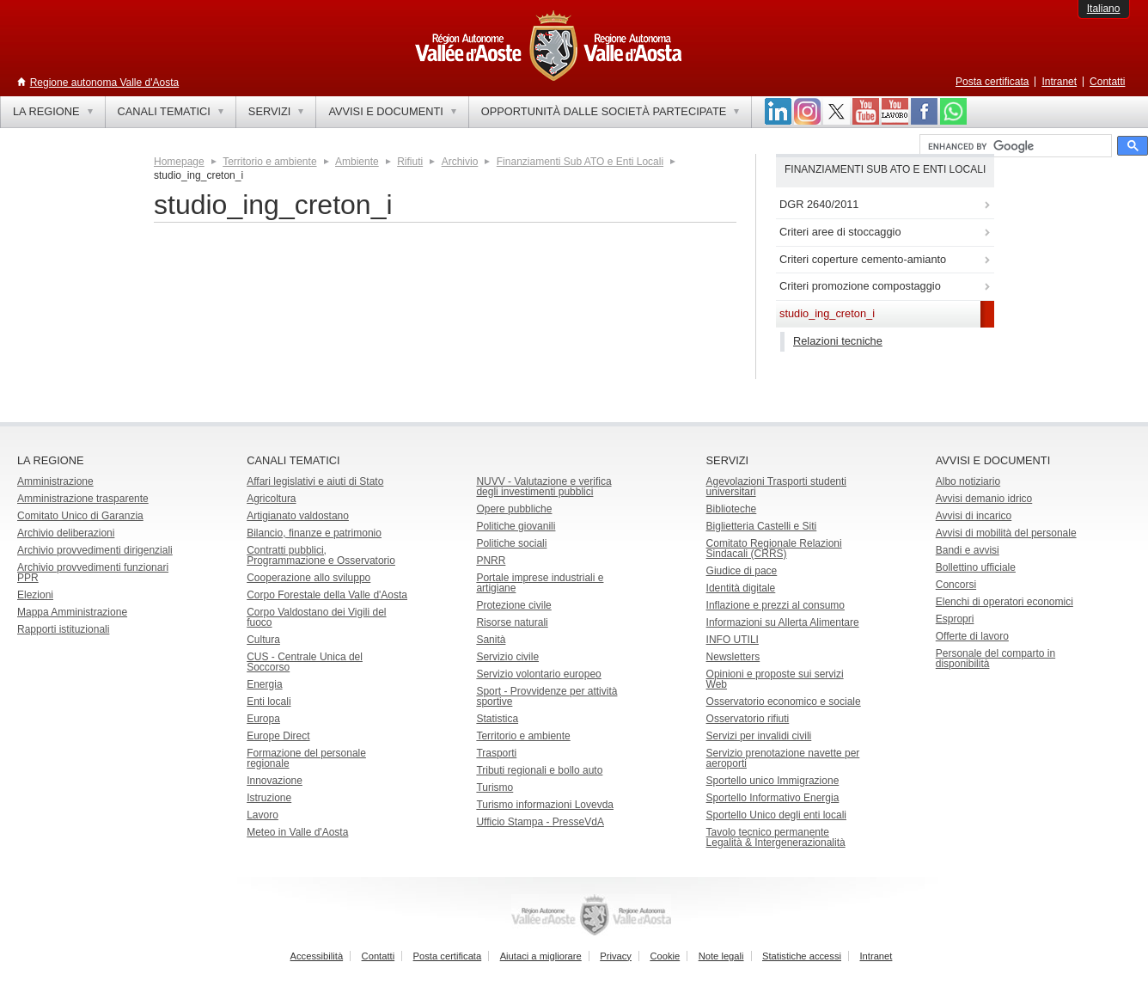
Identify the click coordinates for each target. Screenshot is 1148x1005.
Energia (264, 684)
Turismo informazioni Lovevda (545, 805)
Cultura (263, 640)
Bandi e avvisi (967, 550)
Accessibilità (317, 956)
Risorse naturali (511, 622)
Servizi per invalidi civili (759, 736)
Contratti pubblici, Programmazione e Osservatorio (321, 555)
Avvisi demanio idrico (984, 499)
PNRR (490, 561)
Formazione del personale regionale (306, 758)
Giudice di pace (742, 571)
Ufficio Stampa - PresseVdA (540, 822)
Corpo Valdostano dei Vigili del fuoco (316, 617)
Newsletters (733, 657)
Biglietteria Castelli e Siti (761, 526)
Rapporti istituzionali (63, 629)
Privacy (616, 956)
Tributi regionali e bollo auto (539, 770)
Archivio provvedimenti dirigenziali (95, 550)
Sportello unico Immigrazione (773, 781)
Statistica (497, 719)
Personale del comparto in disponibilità (995, 658)
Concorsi (956, 585)
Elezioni (35, 595)
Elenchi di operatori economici (1004, 602)
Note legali (721, 956)
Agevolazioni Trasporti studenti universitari (776, 486)
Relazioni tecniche (837, 340)
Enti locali (268, 702)
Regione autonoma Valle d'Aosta (105, 83)
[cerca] (1014, 146)
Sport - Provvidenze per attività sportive (546, 696)
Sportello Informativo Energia (773, 798)
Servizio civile (507, 657)
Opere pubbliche (514, 509)
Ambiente (357, 162)
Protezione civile (513, 605)
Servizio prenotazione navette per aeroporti (783, 758)
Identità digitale (741, 588)
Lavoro (262, 815)
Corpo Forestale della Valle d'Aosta (327, 595)
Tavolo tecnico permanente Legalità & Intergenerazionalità (776, 837)
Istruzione (269, 798)
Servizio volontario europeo (538, 674)
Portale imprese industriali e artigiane (539, 583)
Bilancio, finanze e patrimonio (314, 533)
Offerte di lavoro (972, 636)
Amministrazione (55, 481)
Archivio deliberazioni (65, 533)
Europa (263, 719)
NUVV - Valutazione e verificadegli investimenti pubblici (543, 486)
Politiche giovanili (515, 526)
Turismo (494, 787)
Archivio (460, 162)
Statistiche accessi (801, 956)
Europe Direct (278, 736)
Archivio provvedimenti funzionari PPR (92, 572)
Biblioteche (731, 509)
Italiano (1104, 9)
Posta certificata (992, 82)
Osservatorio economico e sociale (783, 702)
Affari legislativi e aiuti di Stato (315, 481)
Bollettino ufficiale (976, 567)
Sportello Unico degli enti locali (776, 815)
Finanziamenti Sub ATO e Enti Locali (580, 162)
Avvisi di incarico (973, 516)
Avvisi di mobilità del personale (1006, 533)
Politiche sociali (511, 543)
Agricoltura (271, 499)
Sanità (490, 640)
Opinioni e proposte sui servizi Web (775, 679)
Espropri (955, 619)
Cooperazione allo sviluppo (308, 578)
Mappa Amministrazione (72, 612)
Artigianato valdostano (298, 516)
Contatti (1107, 82)
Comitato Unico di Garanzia (80, 516)
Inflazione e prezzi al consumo (775, 605)
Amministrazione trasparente (83, 499)
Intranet (1059, 82)
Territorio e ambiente (269, 162)
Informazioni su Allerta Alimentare (782, 622)
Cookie (665, 956)
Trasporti (496, 753)
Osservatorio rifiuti (748, 719)
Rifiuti (410, 162)
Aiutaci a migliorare (541, 956)
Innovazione (274, 781)
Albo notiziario (968, 481)
